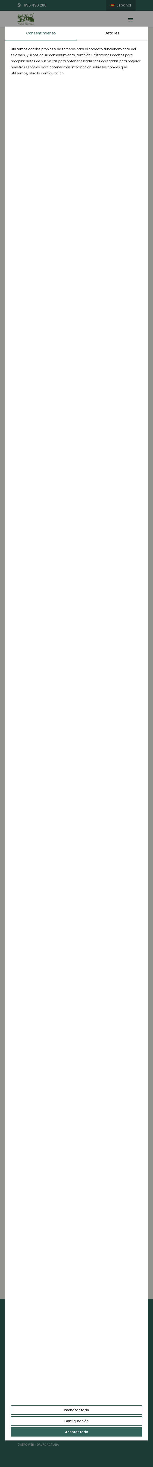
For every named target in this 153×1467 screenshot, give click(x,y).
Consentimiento (41, 33)
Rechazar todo (76, 1410)
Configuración (76, 1421)
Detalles (112, 33)
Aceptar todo (76, 1432)
